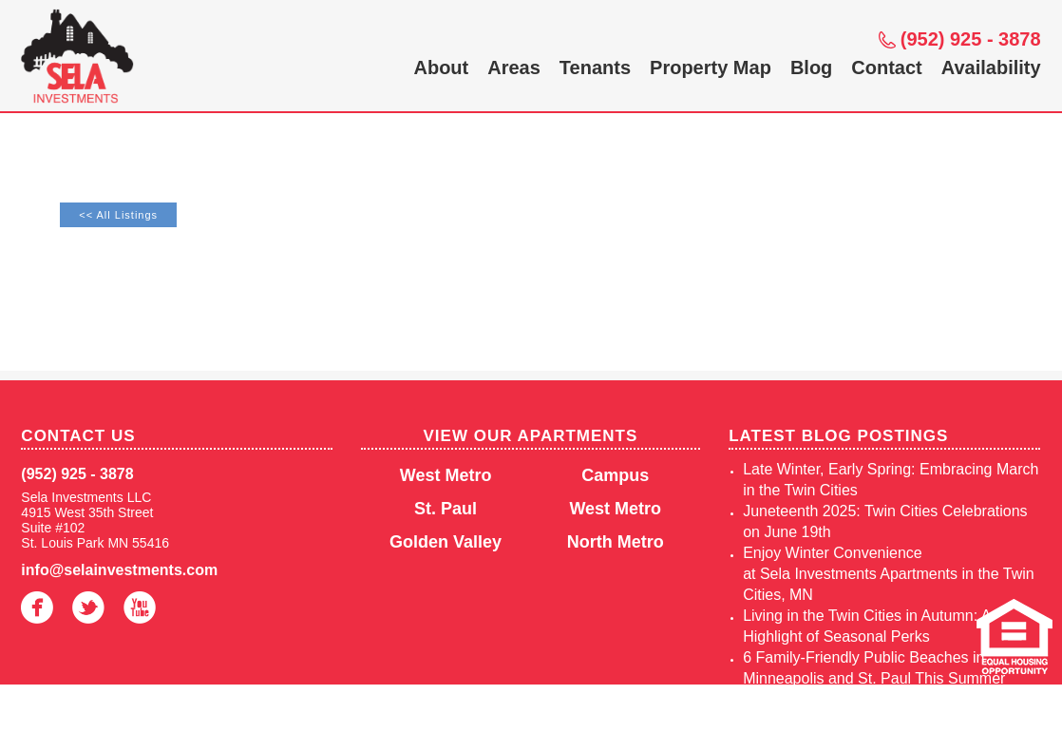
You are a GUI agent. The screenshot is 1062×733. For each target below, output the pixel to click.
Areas (513, 67)
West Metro (446, 475)
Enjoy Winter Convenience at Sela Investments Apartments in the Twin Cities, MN (888, 574)
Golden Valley (445, 541)
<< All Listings (118, 215)
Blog (811, 67)
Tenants (595, 67)
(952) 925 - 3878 (971, 39)
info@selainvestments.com (119, 570)
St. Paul (445, 508)
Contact (886, 67)
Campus (615, 475)
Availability (991, 67)
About (440, 67)
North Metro (615, 541)
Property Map (710, 67)
